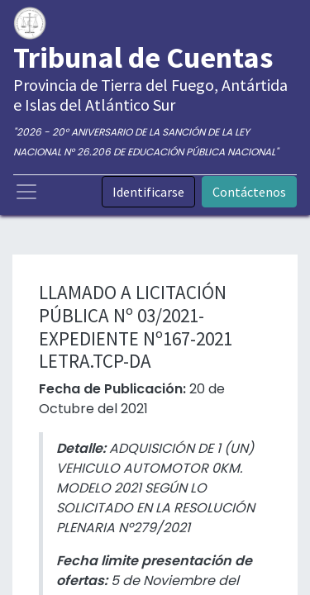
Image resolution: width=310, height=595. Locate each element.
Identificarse (148, 191)
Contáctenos (249, 191)
